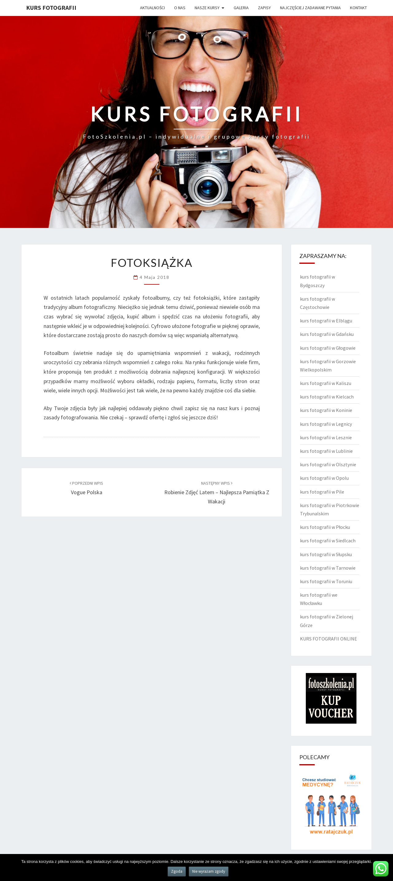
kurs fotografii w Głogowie (328, 348)
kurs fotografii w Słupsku (326, 554)
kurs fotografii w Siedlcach (328, 540)
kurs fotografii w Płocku (325, 527)
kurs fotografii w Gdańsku (327, 334)
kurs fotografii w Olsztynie (328, 464)
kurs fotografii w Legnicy (326, 424)
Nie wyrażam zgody (208, 871)
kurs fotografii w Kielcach (327, 397)
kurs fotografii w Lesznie (326, 437)
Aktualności (152, 7)
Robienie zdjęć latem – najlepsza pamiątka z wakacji (216, 492)
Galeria (241, 7)
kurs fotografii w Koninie (326, 410)
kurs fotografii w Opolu (324, 478)
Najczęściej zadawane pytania (310, 7)
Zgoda (176, 871)
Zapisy (264, 7)
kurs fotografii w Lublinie (326, 451)
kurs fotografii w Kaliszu (325, 383)
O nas (179, 7)
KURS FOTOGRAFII (51, 7)
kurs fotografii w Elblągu (326, 320)
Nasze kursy (207, 7)
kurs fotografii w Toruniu (326, 581)
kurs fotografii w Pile (322, 492)
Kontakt (358, 7)
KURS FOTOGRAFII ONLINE (328, 639)
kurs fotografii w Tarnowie (328, 568)
